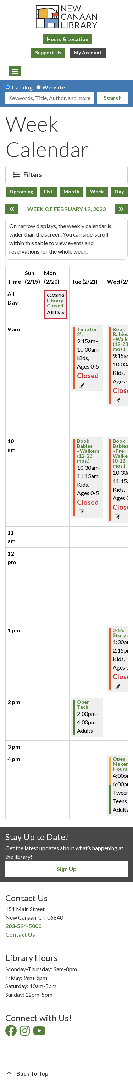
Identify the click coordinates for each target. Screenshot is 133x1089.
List (48, 192)
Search (113, 97)
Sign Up (67, 868)
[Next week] (121, 209)
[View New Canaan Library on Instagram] (25, 1032)
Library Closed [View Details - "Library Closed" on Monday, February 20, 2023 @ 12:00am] (55, 303)
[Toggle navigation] (15, 71)
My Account (88, 53)
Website (53, 87)
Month (71, 192)
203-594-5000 (23, 925)
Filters (33, 175)
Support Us (48, 53)
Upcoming (21, 192)
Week (97, 192)
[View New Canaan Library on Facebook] (11, 1032)
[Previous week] (11, 209)
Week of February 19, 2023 (66, 208)
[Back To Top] (66, 1073)
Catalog (22, 87)
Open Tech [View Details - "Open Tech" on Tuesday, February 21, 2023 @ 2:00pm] (83, 704)
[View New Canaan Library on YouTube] (40, 1032)
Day (119, 192)
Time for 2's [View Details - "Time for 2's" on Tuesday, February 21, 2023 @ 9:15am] (87, 332)
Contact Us (20, 934)
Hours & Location (67, 39)
